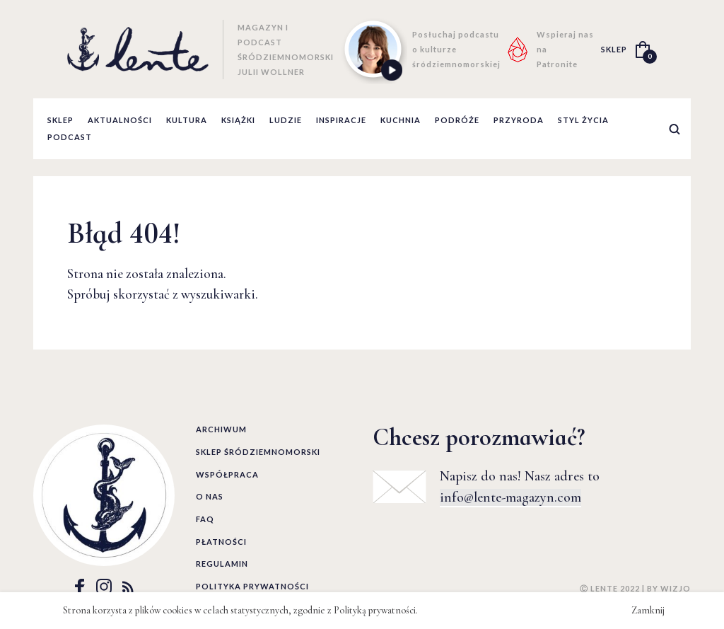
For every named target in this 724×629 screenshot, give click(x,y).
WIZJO (675, 588)
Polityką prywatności (375, 610)
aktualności (120, 120)
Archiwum (221, 429)
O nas (209, 496)
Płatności (221, 541)
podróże (457, 120)
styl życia (583, 120)
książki (238, 120)
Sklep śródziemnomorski (258, 451)
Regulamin (222, 563)
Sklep (60, 120)
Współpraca (227, 474)
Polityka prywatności (252, 586)
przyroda (519, 120)
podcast (69, 137)
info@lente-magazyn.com (510, 497)
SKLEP (614, 49)
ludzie (285, 120)
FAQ (205, 519)
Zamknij (648, 610)
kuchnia (400, 120)
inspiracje (341, 120)
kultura (186, 120)
